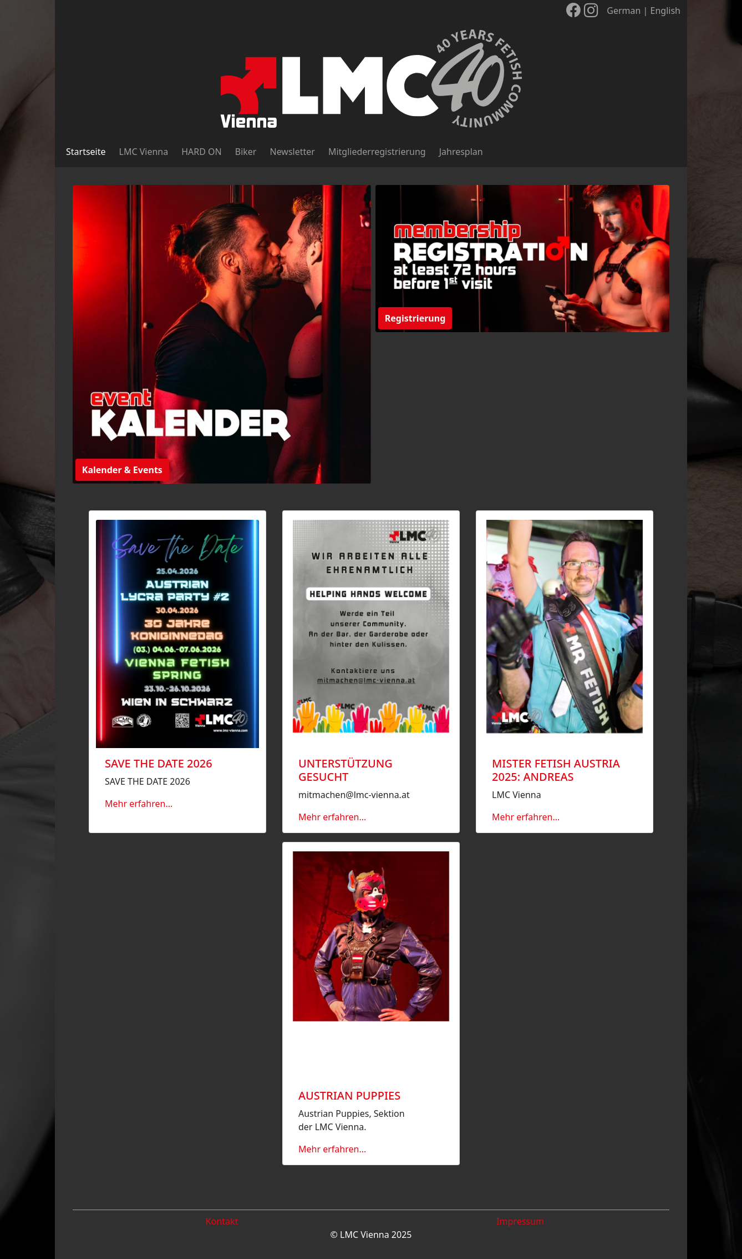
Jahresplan (461, 152)
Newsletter (292, 152)
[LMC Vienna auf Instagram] (591, 10)
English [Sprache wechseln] (665, 10)
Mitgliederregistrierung (377, 152)
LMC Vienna (144, 152)
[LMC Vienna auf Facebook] (573, 10)
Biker (246, 152)
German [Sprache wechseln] (624, 10)
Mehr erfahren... (138, 803)
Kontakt (222, 1221)
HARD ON (201, 152)
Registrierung (415, 318)
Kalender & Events (122, 470)
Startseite (86, 152)
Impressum (520, 1221)
